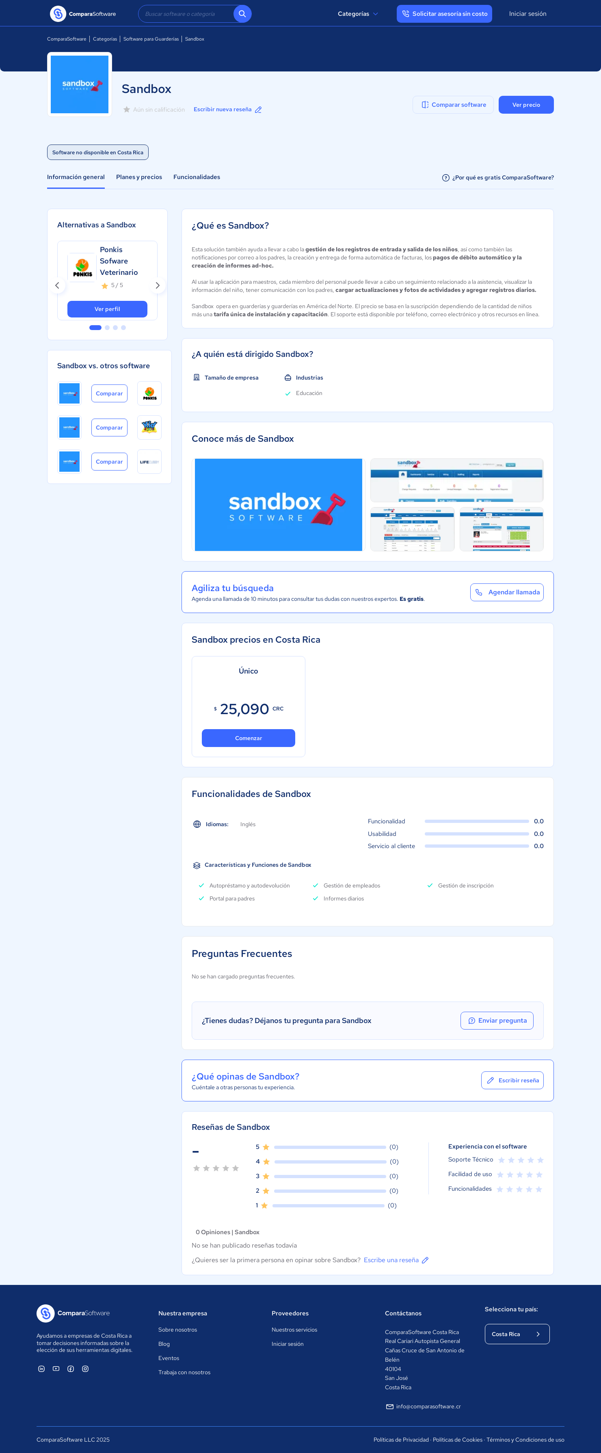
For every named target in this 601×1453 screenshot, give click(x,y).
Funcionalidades (196, 177)
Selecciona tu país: (511, 1309)
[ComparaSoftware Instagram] (85, 1368)
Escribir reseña (512, 1080)
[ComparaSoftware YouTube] (56, 1368)
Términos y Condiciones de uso (525, 1439)
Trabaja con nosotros (184, 1372)
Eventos (168, 1358)
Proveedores (290, 1313)
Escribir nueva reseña (228, 109)
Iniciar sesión (528, 13)
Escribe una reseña (397, 1260)
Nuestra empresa (182, 1313)
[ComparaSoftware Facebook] (71, 1368)
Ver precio (526, 104)
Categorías (359, 14)
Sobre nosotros (177, 1329)
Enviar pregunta (497, 1021)
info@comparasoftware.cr (423, 1407)
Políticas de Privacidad (401, 1439)
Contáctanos (403, 1313)
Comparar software (453, 105)
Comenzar (248, 738)
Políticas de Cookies (457, 1439)
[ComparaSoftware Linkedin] (41, 1368)
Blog (164, 1343)
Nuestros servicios (294, 1329)
